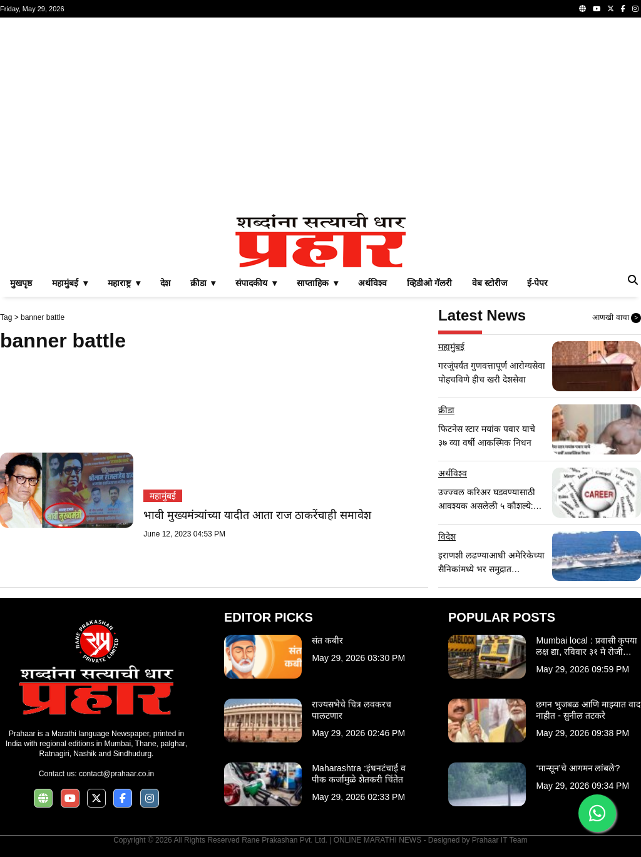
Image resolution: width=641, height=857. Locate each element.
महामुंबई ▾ (70, 283)
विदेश (447, 536)
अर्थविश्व (372, 283)
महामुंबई (163, 496)
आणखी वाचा (616, 318)
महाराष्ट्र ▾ (124, 283)
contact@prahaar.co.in (116, 773)
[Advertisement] (320, 115)
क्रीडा (446, 410)
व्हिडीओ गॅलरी (429, 283)
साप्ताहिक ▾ (317, 283)
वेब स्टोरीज (489, 283)
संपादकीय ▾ (256, 283)
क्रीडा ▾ (203, 283)
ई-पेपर (537, 283)
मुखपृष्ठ (21, 283)
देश (165, 283)
